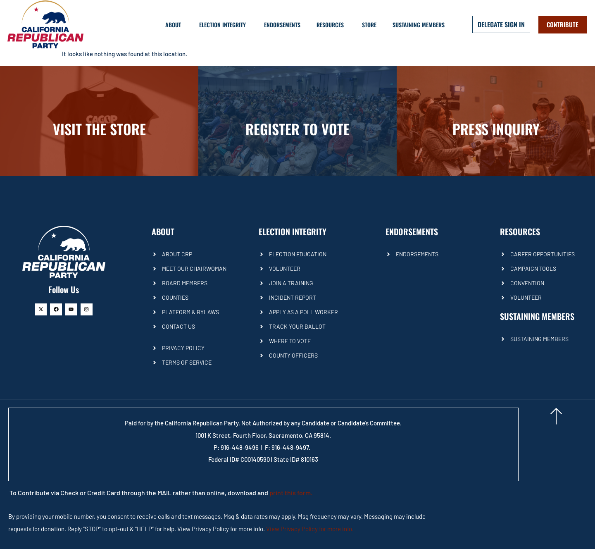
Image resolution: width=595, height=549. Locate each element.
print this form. (290, 492)
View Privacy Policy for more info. (310, 528)
